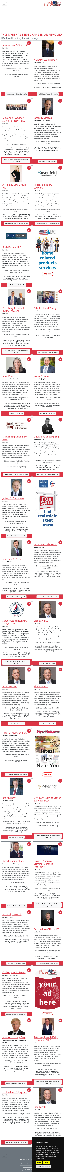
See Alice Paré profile (16, 413)
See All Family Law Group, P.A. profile (16, 223)
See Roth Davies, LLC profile (16, 285)
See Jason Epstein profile (47, 413)
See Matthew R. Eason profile (16, 597)
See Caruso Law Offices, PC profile (47, 963)
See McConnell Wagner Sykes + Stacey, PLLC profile (16, 161)
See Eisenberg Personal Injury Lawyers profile (16, 351)
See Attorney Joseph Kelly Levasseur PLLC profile (47, 1082)
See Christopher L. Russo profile (16, 1014)
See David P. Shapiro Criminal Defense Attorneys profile (48, 905)
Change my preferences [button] (43, 1166)
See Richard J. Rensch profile (16, 963)
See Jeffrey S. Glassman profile (16, 536)
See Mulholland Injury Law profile (16, 1142)
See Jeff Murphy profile (16, 837)
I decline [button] (46, 1162)
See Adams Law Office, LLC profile (16, 94)
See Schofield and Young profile (48, 352)
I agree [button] (39, 1162)
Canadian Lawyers (26, 1164)
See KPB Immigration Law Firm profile (16, 474)
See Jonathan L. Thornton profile (48, 597)
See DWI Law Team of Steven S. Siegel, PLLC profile (48, 836)
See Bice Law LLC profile (47, 663)
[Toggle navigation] (4, 4)
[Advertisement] (32, 20)
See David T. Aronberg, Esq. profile (47, 474)
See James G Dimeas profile (47, 162)
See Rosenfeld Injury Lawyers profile (47, 223)
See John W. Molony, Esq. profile (16, 1083)
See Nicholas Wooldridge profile (48, 94)
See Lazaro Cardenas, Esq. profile (16, 775)
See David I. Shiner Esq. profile (16, 906)
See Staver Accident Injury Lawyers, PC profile (16, 662)
